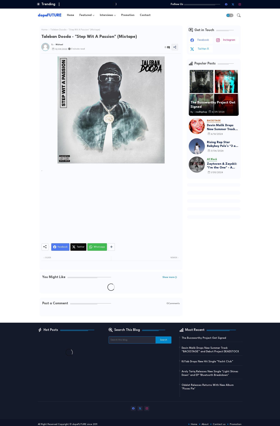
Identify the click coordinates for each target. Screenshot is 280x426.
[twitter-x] (233, 4)
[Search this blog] (132, 340)
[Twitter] (78, 247)
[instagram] (239, 4)
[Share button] (111, 247)
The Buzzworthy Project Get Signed (204, 338)
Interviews (106, 15)
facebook (203, 40)
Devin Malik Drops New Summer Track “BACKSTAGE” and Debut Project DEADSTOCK (221, 127)
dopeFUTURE (50, 15)
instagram (229, 40)
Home (70, 15)
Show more (168, 277)
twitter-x (203, 49)
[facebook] (226, 4)
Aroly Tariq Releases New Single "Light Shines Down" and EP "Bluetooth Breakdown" (210, 373)
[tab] (70, 15)
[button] (229, 15)
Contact (145, 15)
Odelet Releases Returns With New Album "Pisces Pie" (208, 387)
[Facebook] (60, 247)
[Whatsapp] (97, 247)
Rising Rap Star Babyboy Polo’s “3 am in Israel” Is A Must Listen (222, 144)
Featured (85, 15)
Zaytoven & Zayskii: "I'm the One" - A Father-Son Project (222, 166)
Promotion (127, 15)
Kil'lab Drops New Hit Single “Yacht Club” (207, 361)
